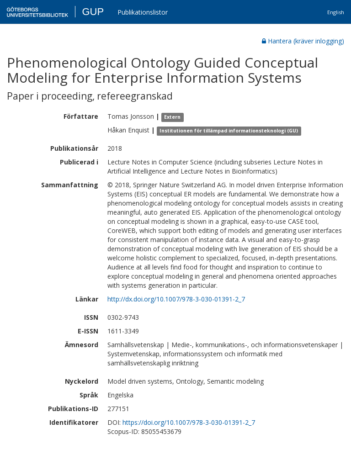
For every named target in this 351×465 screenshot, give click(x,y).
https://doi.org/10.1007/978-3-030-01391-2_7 (188, 422)
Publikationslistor (142, 12)
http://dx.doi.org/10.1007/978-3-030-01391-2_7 (176, 299)
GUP (93, 11)
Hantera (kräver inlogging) (303, 41)
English (335, 12)
